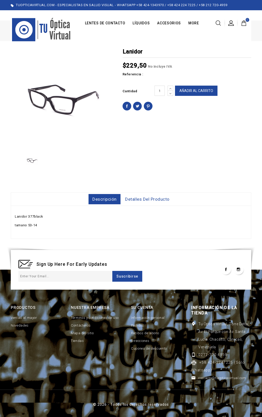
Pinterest (148, 106)
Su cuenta (142, 307)
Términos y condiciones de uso (95, 318)
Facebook (226, 269)
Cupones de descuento (149, 348)
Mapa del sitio (82, 333)
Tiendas (77, 341)
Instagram (238, 269)
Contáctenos (81, 325)
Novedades (20, 325)
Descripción (104, 199)
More (193, 23)
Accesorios (169, 23)
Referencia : (133, 74)
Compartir (127, 106)
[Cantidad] (160, 91)
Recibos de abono (145, 333)
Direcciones (140, 341)
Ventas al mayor (24, 318)
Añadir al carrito (196, 91)
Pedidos (137, 325)
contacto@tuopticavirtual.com (222, 378)
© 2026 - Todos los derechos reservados (131, 404)
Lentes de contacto (105, 23)
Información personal (148, 318)
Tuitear (137, 106)
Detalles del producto (147, 199)
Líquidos (141, 23)
